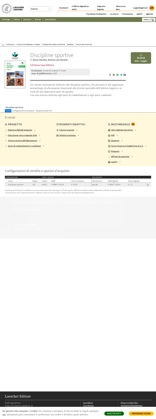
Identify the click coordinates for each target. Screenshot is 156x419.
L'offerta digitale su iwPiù (80, 3)
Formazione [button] (127, 9)
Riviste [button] (38, 14)
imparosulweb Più (44, 85)
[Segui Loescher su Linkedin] (15, 401)
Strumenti (63, 3)
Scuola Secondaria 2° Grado (28, 19)
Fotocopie (125, 389)
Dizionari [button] (27, 14)
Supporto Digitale (101, 3)
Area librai (87, 384)
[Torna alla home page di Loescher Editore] (12, 6)
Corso (8, 85)
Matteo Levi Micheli (58, 34)
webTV (139, 9)
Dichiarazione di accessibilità (132, 392)
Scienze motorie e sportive (53, 19)
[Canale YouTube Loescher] (20, 401)
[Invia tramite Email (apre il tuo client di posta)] (124, 49)
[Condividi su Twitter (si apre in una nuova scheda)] (113, 49)
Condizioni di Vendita (129, 386)
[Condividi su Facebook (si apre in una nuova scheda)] (110, 49)
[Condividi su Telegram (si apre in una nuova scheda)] (121, 49)
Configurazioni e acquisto (23, 85)
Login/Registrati (140, 3)
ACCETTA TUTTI (113, 413)
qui (13, 414)
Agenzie (149, 9)
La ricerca (114, 9)
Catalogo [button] (6, 14)
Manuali (70, 19)
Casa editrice (88, 378)
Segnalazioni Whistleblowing (132, 381)
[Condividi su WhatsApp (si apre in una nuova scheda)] (117, 49)
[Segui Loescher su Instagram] (11, 401)
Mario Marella (40, 34)
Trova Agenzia (88, 381)
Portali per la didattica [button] (96, 9)
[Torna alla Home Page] (3, 19)
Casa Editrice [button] (50, 14)
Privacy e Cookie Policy (130, 378)
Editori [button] (17, 14)
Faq (84, 386)
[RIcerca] (49, 6)
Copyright (124, 384)
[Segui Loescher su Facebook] (7, 401)
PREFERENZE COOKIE (141, 413)
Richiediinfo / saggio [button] (141, 33)
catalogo (10, 19)
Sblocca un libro (120, 3)
